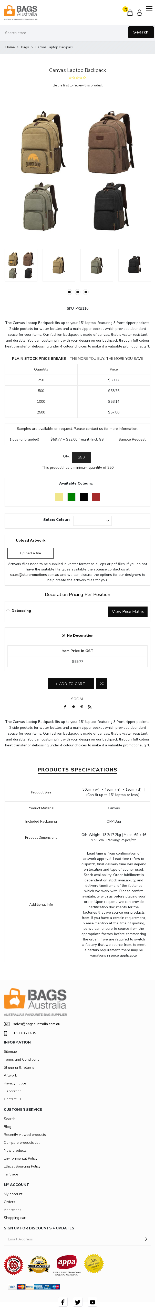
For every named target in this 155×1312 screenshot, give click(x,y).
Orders (9, 1201)
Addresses (12, 1209)
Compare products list (21, 1142)
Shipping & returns (19, 1067)
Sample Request (132, 439)
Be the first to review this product (77, 85)
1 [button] (69, 292)
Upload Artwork (30, 540)
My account (13, 1194)
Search (141, 32)
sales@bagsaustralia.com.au (32, 1024)
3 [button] (85, 292)
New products (15, 1150)
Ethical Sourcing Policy (22, 1166)
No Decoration (80, 635)
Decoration (13, 1091)
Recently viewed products (25, 1134)
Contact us (12, 1099)
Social (77, 699)
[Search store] (77, 33)
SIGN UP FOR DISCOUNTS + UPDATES (39, 1228)
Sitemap (10, 1051)
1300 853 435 (20, 1033)
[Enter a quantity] (81, 457)
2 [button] (77, 292)
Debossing (21, 610)
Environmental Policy (20, 1158)
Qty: (66, 456)
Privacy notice (15, 1083)
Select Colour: (56, 519)
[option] (21, 265)
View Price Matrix (128, 611)
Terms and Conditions (21, 1059)
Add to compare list (101, 683)
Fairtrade (11, 1174)
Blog (7, 1126)
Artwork (10, 1075)
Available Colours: (76, 483)
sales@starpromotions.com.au (34, 574)
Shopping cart (15, 1217)
